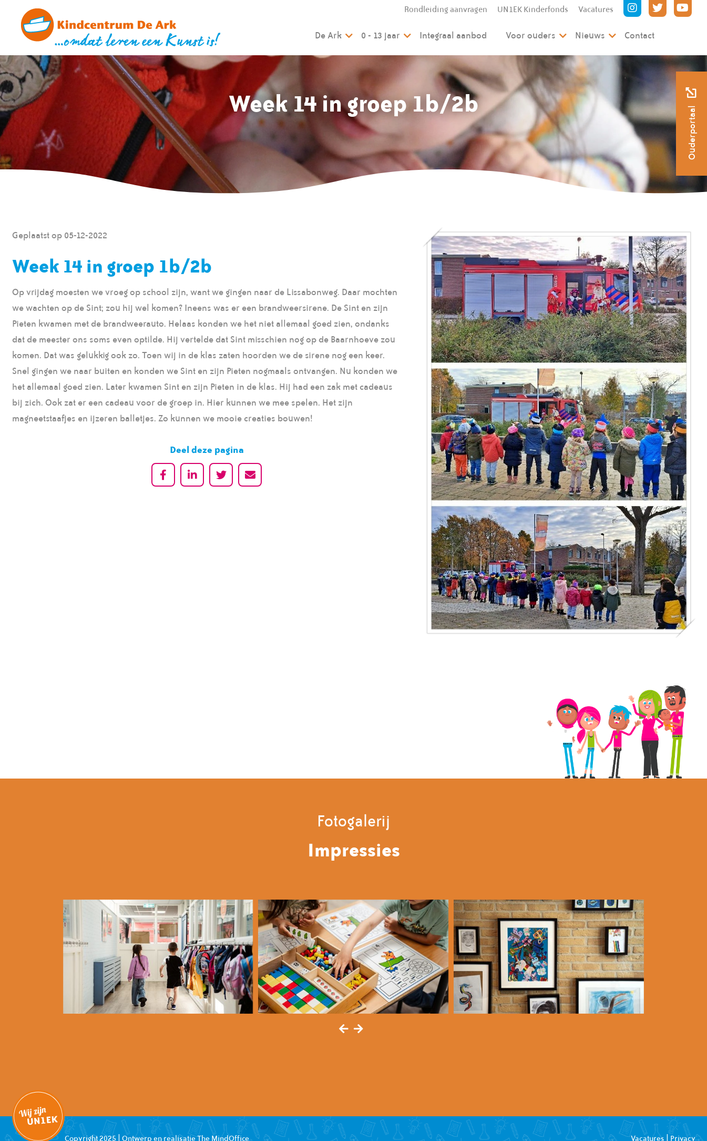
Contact (639, 35)
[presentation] (344, 1029)
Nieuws (590, 35)
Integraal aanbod (453, 35)
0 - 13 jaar (380, 35)
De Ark (328, 35)
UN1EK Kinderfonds (532, 9)
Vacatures (595, 9)
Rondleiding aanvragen (445, 9)
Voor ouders (531, 35)
